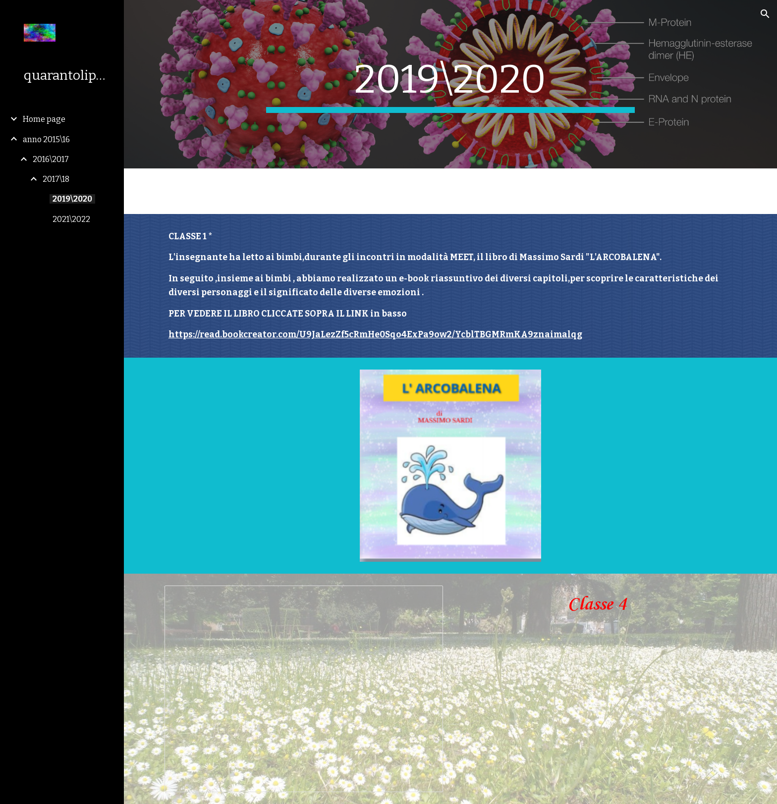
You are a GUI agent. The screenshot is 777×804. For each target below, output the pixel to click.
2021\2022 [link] (71, 219)
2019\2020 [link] (72, 199)
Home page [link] (44, 119)
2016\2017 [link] (51, 159)
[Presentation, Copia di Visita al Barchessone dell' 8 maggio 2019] (304, 689)
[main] (450, 84)
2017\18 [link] (56, 179)
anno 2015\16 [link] (46, 139)
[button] (765, 14)
